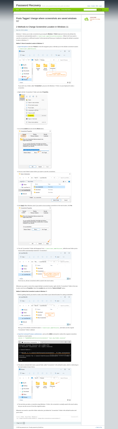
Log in (100, 6)
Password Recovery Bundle (27, 9)
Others (22, 416)
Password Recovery (28, 5)
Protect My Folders (66, 9)
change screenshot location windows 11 (28, 418)
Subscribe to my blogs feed (96, 19)
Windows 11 (34, 416)
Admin (26, 30)
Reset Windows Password (42, 9)
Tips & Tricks (28, 416)
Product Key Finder (55, 9)
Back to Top (99, 427)
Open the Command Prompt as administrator (30, 334)
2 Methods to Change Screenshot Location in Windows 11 (42, 27)
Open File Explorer (23, 46)
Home (88, 6)
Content (93, 6)
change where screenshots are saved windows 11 (49, 418)
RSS (97, 6)
